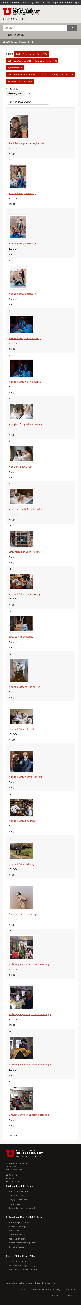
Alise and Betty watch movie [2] (25, 381)
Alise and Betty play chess (22, 820)
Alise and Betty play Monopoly (24, 594)
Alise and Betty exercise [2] (23, 243)
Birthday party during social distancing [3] (30, 1014)
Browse (15, 2)
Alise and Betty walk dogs (22, 864)
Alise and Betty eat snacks (22, 729)
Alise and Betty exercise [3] (23, 293)
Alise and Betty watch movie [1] (25, 338)
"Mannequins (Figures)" (31, 54)
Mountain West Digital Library (21, 1265)
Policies (69, 1295)
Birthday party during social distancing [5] (30, 964)
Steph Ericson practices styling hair (27, 143)
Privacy (21, 1289)
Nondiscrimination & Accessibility (45, 1289)
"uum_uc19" (19, 61)
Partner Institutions (17, 1261)
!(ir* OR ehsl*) (20, 81)
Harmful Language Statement (58, 2)
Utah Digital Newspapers (19, 1226)
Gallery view (16, 93)
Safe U (69, 1289)
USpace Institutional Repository (22, 1242)
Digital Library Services (18, 1191)
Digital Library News (17, 1238)
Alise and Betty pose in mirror (24, 686)
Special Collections (16, 1195)
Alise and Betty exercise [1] (23, 193)
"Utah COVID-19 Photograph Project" (40, 74)
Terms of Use (14, 1203)
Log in (76, 2)
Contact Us (12, 1175)
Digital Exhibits (15, 1230)
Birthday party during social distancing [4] (30, 1064)
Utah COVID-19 (14, 19)
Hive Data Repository (18, 1246)
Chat (36, 2)
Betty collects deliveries (21, 636)
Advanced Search (15, 34)
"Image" (15, 68)
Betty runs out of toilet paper (24, 914)
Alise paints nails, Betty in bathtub (26, 509)
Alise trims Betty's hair (20, 466)
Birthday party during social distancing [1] (30, 1114)
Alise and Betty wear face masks (25, 776)
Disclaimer (55, 1295)
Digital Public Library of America (22, 1269)
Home (6, 2)
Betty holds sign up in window (24, 551)
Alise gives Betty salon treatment (26, 424)
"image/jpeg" (46, 61)
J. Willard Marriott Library (17, 1163)
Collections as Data (16, 1234)
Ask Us (25, 2)
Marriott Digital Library (18, 1222)
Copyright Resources (17, 1199)
